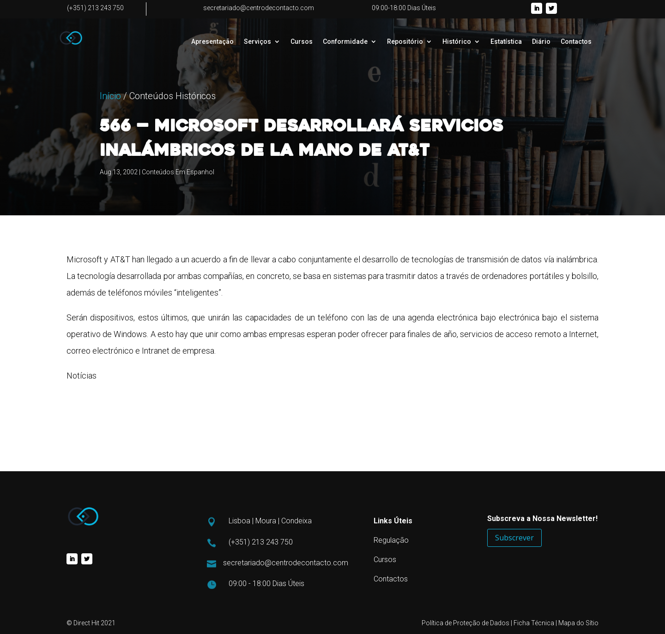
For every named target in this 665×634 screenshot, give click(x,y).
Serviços (257, 41)
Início (110, 142)
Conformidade (345, 41)
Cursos (301, 41)
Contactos (576, 41)
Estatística (506, 41)
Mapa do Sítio (578, 623)
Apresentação (212, 41)
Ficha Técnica (534, 623)
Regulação (391, 540)
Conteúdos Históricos (172, 142)
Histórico (456, 41)
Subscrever (514, 538)
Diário (541, 41)
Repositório (405, 41)
